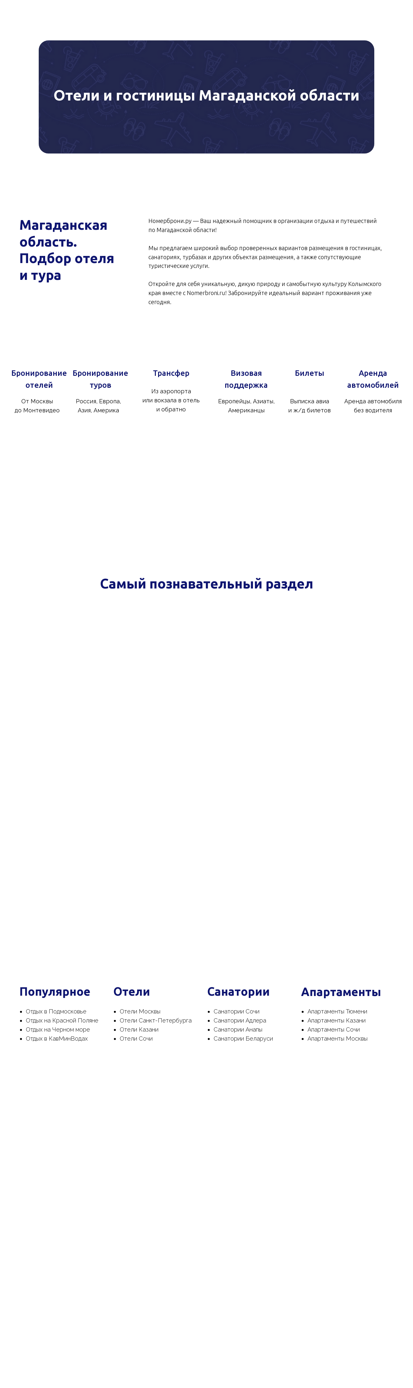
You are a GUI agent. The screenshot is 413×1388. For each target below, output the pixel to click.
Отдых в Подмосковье (56, 1011)
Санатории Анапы (238, 1029)
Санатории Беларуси (243, 1038)
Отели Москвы (140, 1011)
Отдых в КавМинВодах (57, 1038)
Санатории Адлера (240, 1020)
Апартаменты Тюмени (337, 1011)
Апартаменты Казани (336, 1020)
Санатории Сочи (236, 1011)
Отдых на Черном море (58, 1029)
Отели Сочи (136, 1038)
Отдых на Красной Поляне (62, 1020)
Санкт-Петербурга (165, 1020)
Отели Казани (139, 1029)
